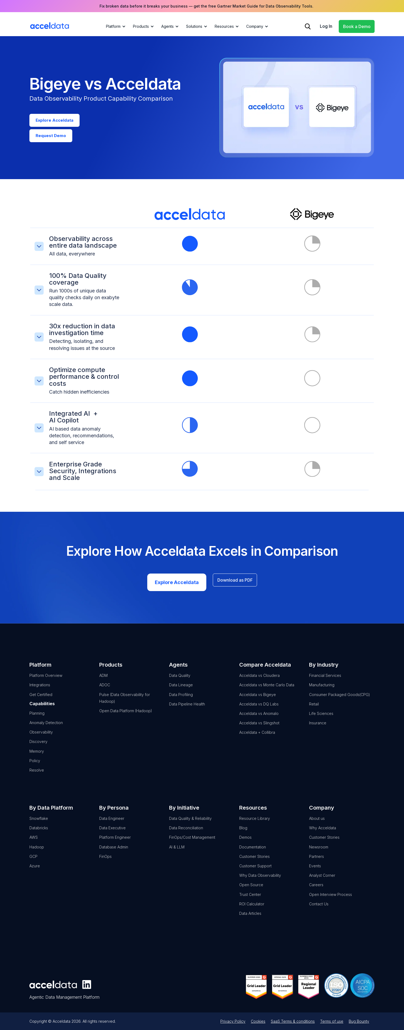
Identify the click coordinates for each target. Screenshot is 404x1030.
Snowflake (38, 822)
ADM (103, 679)
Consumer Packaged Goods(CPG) (339, 699)
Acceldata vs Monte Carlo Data (266, 689)
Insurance (317, 727)
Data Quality (179, 679)
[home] (49, 25)
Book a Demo (357, 26)
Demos (245, 842)
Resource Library (254, 822)
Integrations (39, 689)
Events (315, 870)
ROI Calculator (251, 908)
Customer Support (255, 870)
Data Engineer (111, 822)
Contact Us (318, 908)
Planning (36, 717)
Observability (41, 736)
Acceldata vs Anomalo (259, 717)
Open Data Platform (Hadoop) (125, 715)
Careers (316, 889)
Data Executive (112, 832)
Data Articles (250, 917)
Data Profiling (181, 699)
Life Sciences (321, 717)
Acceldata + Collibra (257, 736)
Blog (243, 832)
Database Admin (113, 851)
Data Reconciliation (186, 832)
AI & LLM (176, 851)
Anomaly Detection (46, 727)
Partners (316, 860)
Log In (326, 26)
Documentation (252, 851)
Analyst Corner (322, 879)
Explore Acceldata (177, 586)
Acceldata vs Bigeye (257, 699)
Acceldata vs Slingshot (259, 727)
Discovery (38, 746)
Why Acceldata (322, 832)
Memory (36, 755)
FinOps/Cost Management (192, 842)
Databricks (38, 832)
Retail (314, 708)
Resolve (36, 774)
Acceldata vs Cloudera (259, 679)
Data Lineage (181, 689)
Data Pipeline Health (187, 708)
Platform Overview (45, 679)
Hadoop (36, 851)
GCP (33, 860)
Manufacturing (321, 689)
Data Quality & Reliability (190, 822)
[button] (115, 26)
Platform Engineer (115, 842)
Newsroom (318, 851)
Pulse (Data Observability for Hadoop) (124, 702)
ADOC (104, 689)
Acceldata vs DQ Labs (259, 708)
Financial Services (325, 679)
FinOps (105, 860)
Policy (34, 765)
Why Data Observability (260, 879)
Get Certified (40, 699)
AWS (33, 842)
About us (317, 822)
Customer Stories (254, 860)
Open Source (251, 889)
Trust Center (250, 898)
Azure (34, 870)
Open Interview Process (330, 898)
